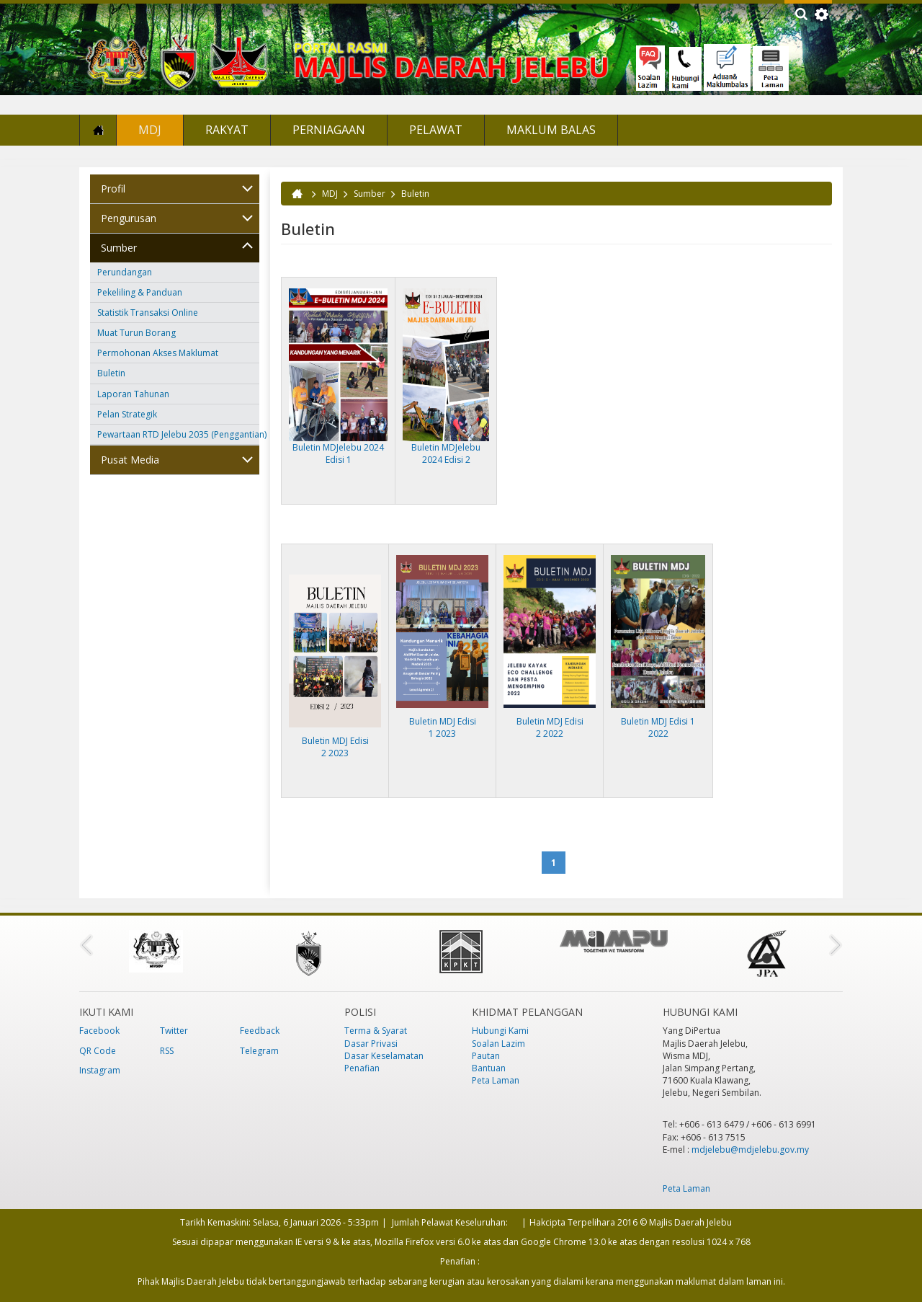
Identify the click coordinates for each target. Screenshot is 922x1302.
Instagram (99, 1070)
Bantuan (489, 1068)
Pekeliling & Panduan (139, 292)
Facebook (99, 1030)
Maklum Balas (551, 130)
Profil (113, 188)
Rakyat (227, 130)
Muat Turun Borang (136, 333)
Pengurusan (128, 218)
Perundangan (124, 272)
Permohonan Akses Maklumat (157, 353)
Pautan (486, 1056)
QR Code (97, 1051)
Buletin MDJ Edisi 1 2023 (442, 727)
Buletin (111, 373)
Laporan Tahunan (133, 394)
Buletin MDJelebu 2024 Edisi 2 (445, 453)
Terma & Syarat (375, 1030)
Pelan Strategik (127, 414)
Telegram (259, 1051)
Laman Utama (98, 130)
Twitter (174, 1030)
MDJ (149, 130)
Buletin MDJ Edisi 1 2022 (658, 727)
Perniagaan (328, 130)
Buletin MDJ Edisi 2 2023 (335, 747)
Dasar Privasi (371, 1043)
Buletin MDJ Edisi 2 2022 (549, 727)
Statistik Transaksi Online (147, 312)
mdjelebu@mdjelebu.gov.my (750, 1149)
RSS (167, 1051)
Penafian (362, 1068)
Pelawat (435, 130)
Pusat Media (130, 459)
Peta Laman (495, 1080)
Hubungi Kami (500, 1030)
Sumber (119, 247)
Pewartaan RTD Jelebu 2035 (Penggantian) (178, 434)
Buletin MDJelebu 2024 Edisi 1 (338, 453)
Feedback (259, 1030)
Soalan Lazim (498, 1043)
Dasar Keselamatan (384, 1056)
